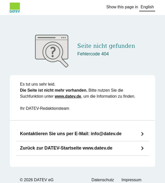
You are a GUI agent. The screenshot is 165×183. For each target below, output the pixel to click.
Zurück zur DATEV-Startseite (66, 148)
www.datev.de (68, 96)
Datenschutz (102, 180)
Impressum (131, 180)
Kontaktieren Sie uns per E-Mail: (70, 133)
